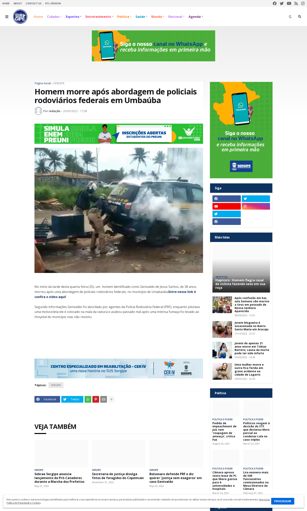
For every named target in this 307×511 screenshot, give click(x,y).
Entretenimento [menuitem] (98, 16)
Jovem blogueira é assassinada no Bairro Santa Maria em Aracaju (251, 326)
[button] (6, 16)
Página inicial (42, 83)
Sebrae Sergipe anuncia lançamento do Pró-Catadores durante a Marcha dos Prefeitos (59, 478)
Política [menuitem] (123, 16)
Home (6, 3)
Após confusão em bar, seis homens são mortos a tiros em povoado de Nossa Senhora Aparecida (252, 304)
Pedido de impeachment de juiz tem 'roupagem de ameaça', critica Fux (224, 431)
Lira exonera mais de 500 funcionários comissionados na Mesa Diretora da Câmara (256, 481)
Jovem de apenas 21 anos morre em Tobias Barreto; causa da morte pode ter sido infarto (252, 348)
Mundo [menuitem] (156, 16)
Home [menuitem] (38, 16)
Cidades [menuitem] (53, 16)
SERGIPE (58, 83)
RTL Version (53, 3)
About (18, 3)
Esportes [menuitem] (72, 16)
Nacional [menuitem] (175, 16)
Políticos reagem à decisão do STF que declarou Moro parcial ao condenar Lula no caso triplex (256, 431)
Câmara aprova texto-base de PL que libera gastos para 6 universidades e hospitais (224, 481)
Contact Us (33, 3)
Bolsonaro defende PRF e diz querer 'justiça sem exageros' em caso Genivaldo (175, 478)
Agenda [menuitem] (195, 16)
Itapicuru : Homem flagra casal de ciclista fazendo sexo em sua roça (240, 284)
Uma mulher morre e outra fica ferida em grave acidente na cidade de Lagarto (249, 369)
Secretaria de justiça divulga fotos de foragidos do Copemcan (118, 476)
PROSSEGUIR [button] (282, 501)
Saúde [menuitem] (140, 16)
